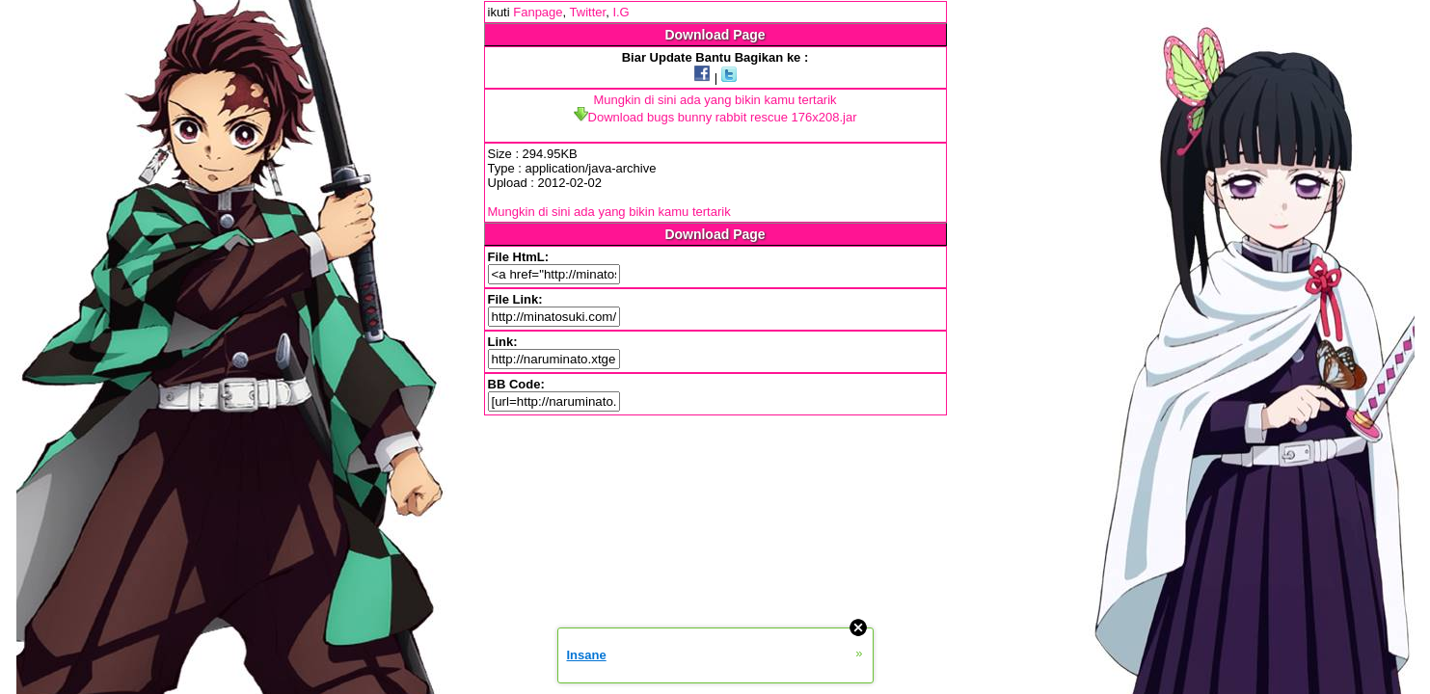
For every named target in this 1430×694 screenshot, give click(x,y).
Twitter (588, 12)
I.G (620, 12)
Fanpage (537, 12)
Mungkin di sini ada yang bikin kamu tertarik (714, 100)
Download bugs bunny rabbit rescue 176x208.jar (715, 117)
